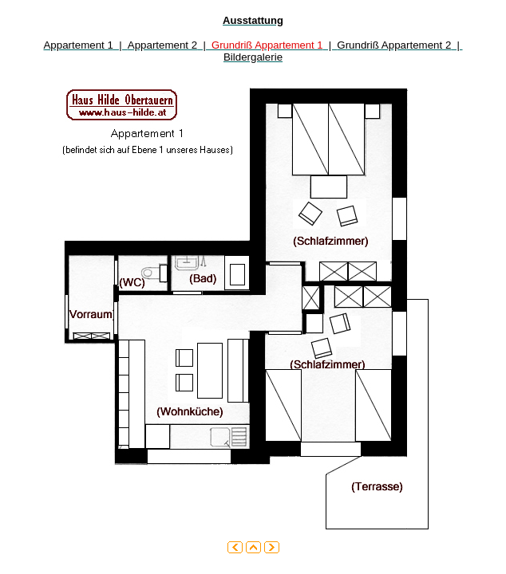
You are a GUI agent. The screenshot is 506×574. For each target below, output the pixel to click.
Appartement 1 (78, 45)
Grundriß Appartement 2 (394, 45)
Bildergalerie (253, 57)
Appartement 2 (162, 45)
